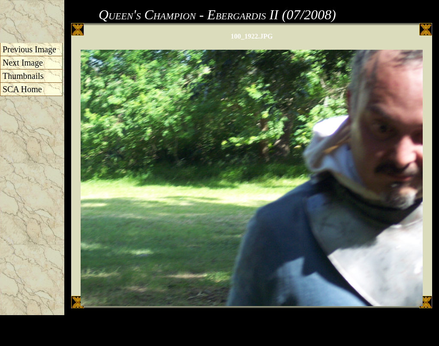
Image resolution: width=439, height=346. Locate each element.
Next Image (23, 62)
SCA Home (22, 89)
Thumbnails (23, 76)
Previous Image (29, 49)
